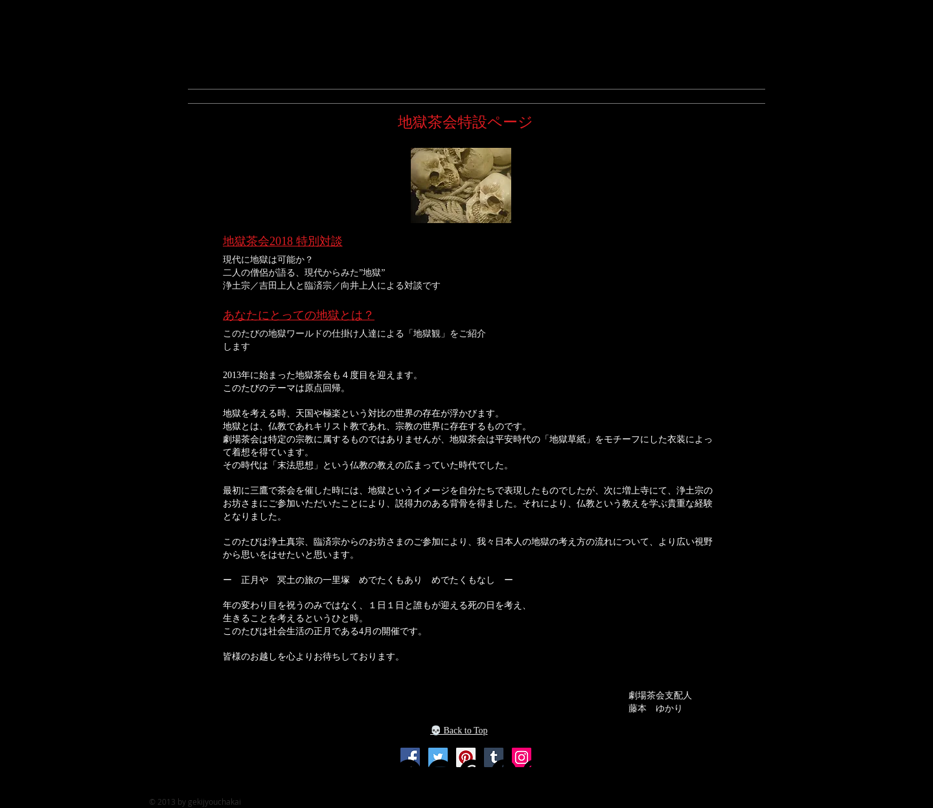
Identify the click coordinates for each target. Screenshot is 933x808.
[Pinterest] (466, 757)
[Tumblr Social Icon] (503, 772)
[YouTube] (440, 772)
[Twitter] (438, 757)
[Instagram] (521, 757)
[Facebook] (410, 757)
